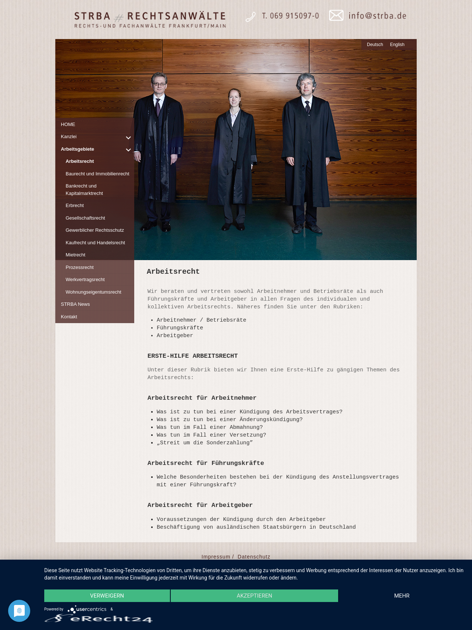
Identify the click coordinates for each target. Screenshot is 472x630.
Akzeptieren (254, 595)
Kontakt (69, 316)
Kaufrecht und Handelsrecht (95, 242)
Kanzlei (69, 136)
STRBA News (75, 304)
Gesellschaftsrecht (85, 218)
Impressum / (218, 557)
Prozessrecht (80, 267)
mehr (402, 595)
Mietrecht (75, 255)
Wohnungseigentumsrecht (93, 292)
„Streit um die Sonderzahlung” (205, 443)
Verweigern (107, 595)
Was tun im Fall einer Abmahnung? (210, 427)
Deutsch (375, 44)
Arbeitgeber (175, 336)
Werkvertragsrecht (85, 279)
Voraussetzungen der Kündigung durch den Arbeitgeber (241, 520)
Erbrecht (75, 205)
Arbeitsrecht (80, 161)
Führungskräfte (180, 328)
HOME (68, 124)
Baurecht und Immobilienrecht (97, 173)
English (397, 44)
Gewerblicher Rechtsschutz (95, 230)
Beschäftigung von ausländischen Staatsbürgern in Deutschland (256, 527)
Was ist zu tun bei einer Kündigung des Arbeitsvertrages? (250, 412)
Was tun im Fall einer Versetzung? (211, 435)
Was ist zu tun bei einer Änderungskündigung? (230, 420)
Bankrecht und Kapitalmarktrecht (84, 189)
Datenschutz (254, 557)
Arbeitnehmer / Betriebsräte (201, 320)
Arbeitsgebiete (77, 149)
